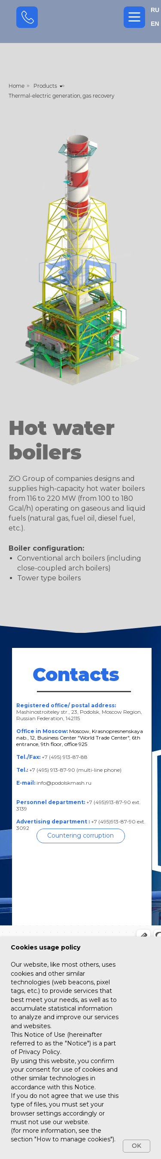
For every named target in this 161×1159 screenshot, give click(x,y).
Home (16, 86)
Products (45, 86)
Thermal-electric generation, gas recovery (61, 95)
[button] (80, 836)
